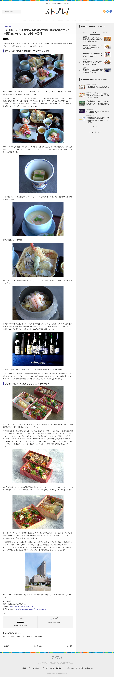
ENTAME (45, 20)
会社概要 (23, 668)
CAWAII (74, 20)
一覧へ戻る (38, 646)
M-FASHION (88, 20)
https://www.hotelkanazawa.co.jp (21, 606)
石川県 (35, 636)
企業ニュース (88, 668)
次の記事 (70, 646)
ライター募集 (79, 668)
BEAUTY (53, 20)
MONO (39, 20)
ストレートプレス (95, 132)
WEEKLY (95, 32)
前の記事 (6, 646)
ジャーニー (11, 636)
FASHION (60, 20)
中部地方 (29, 636)
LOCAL (24, 20)
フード (24, 636)
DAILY (84, 32)
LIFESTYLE (31, 20)
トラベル (18, 636)
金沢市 (40, 636)
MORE (95, 126)
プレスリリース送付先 (48, 668)
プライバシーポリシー (34, 668)
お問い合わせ (70, 668)
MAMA (67, 20)
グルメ (5, 636)
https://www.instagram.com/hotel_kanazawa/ (31, 609)
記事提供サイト (60, 668)
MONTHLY (105, 32)
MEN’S (80, 20)
